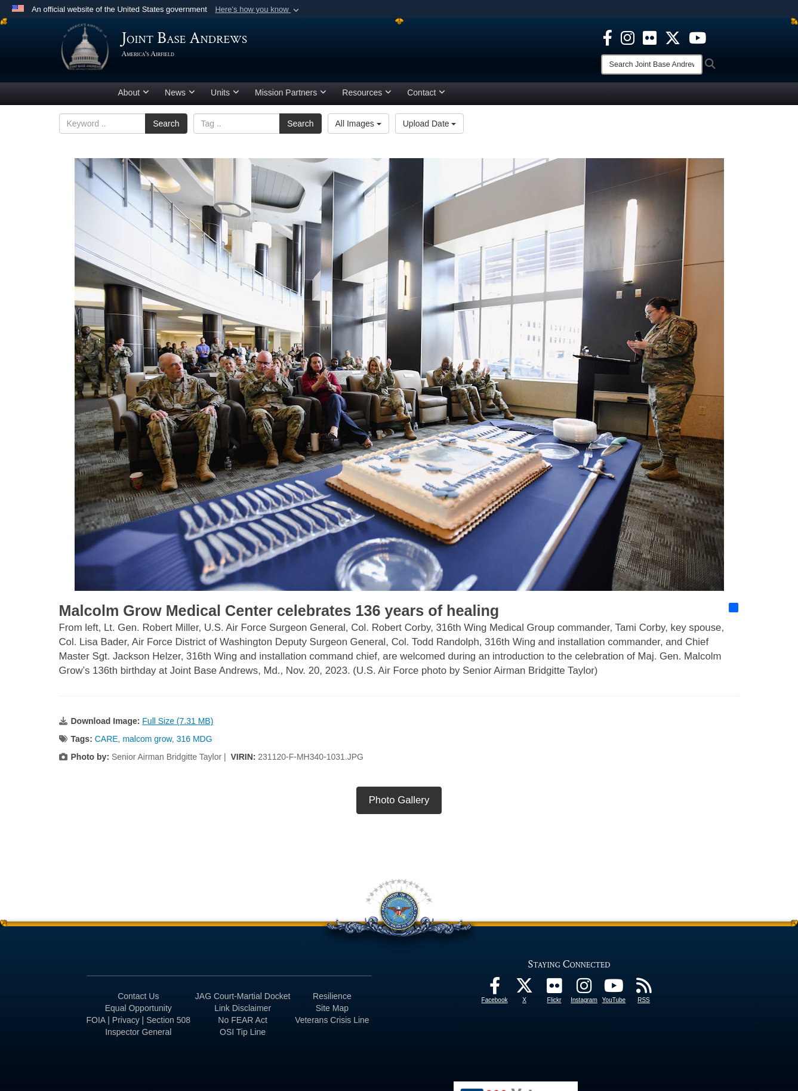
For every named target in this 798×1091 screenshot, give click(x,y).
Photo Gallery (399, 804)
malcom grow (146, 743)
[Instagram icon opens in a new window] (627, 37)
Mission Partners (290, 97)
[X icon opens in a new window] (672, 37)
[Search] (652, 64)
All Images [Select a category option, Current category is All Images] (358, 128)
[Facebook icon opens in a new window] (607, 37)
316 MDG (194, 743)
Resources (367, 97)
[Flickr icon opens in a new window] (650, 37)
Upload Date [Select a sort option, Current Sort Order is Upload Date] (430, 128)
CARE (106, 743)
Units (225, 97)
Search (166, 128)
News (180, 97)
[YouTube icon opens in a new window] (697, 37)
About (134, 97)
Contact (426, 97)
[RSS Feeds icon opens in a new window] (644, 993)
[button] (258, 10)
